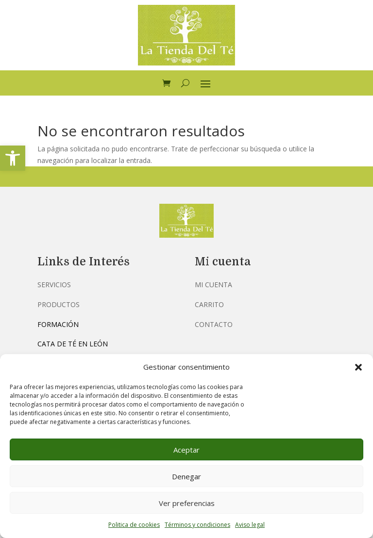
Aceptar (186, 450)
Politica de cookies (134, 525)
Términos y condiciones (197, 525)
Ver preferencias (187, 503)
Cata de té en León (72, 343)
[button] (12, 158)
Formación (58, 324)
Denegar (186, 476)
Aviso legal (250, 525)
